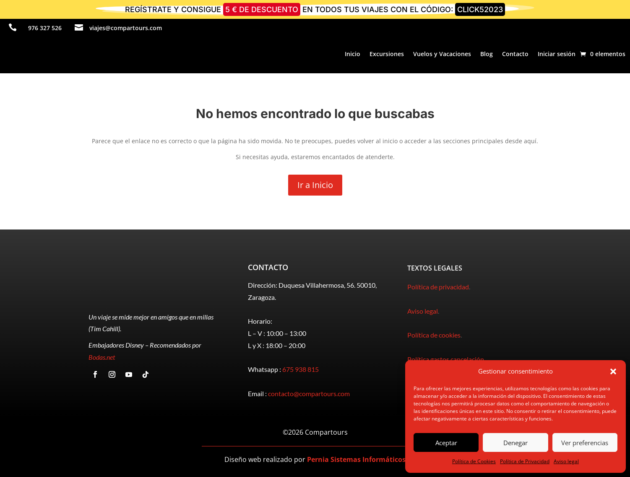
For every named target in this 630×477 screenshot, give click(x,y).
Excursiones (387, 54)
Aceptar (446, 442)
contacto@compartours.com (309, 393)
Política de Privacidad (524, 461)
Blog (486, 54)
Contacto (515, 54)
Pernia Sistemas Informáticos (356, 459)
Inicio (352, 54)
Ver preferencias (584, 442)
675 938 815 (300, 369)
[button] (613, 371)
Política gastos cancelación (445, 359)
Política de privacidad (438, 287)
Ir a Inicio (315, 185)
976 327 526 (45, 28)
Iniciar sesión (556, 54)
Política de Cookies (474, 461)
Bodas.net (102, 357)
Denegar (515, 442)
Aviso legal (566, 461)
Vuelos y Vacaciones (442, 54)
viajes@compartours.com (125, 28)
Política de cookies (434, 335)
